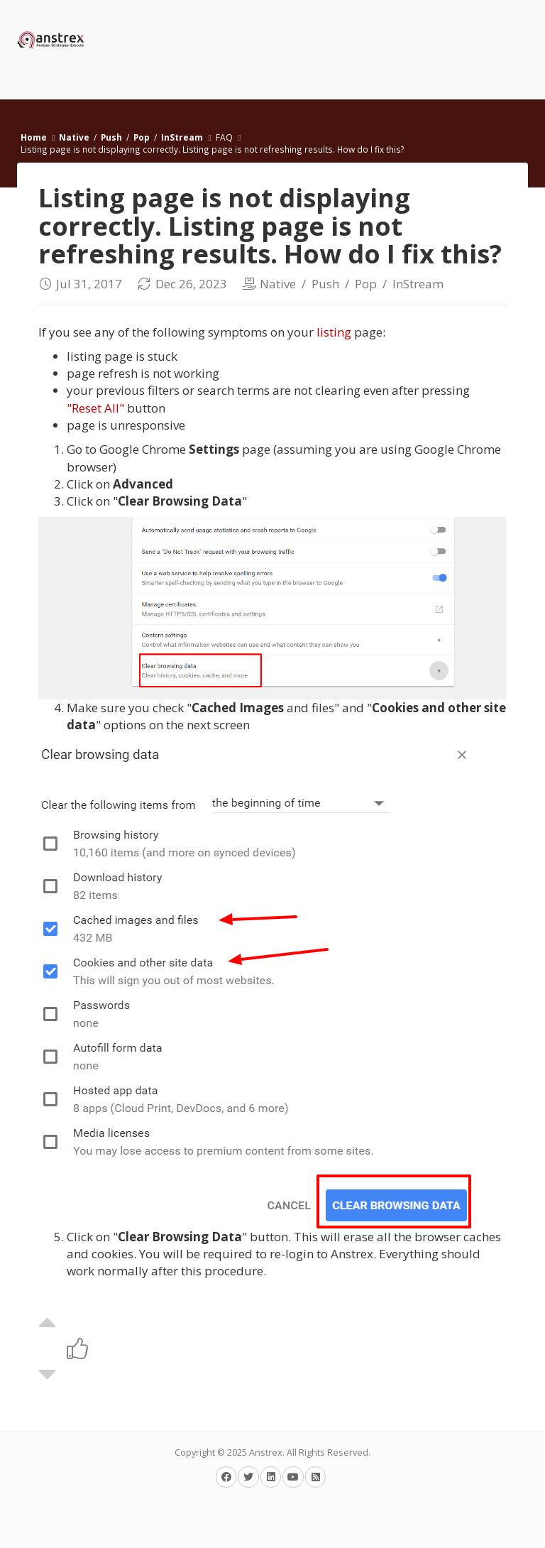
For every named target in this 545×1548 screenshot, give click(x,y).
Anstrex (265, 1452)
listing (333, 332)
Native (74, 137)
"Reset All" (95, 408)
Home (34, 137)
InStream (182, 137)
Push (111, 137)
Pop (141, 137)
